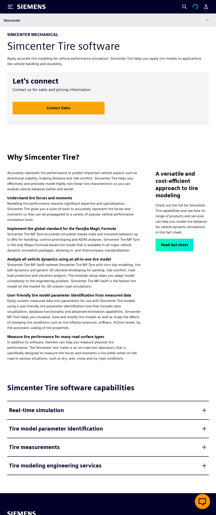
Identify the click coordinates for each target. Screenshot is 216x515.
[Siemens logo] (31, 7)
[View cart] (195, 6)
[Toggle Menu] (10, 7)
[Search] (184, 6)
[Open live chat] (202, 501)
